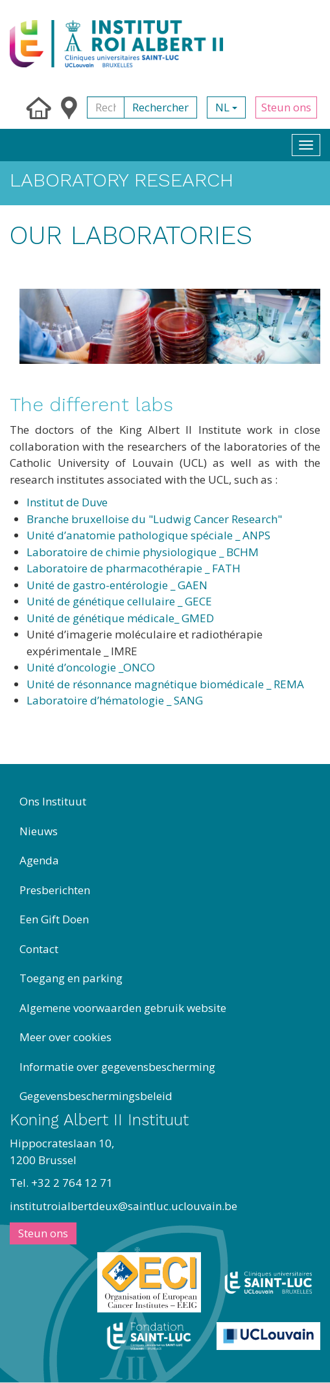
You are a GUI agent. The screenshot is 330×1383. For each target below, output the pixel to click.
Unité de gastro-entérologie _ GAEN (117, 585)
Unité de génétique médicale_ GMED (120, 618)
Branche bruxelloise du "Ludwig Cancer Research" (154, 519)
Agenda (39, 860)
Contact (38, 948)
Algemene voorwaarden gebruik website (122, 1007)
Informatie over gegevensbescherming (117, 1066)
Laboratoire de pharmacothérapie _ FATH (134, 568)
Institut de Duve (67, 502)
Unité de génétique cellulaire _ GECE (119, 601)
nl (226, 107)
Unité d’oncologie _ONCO (91, 667)
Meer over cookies (65, 1036)
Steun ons (286, 107)
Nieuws (38, 831)
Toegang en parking (71, 978)
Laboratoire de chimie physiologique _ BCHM (143, 552)
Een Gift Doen (54, 919)
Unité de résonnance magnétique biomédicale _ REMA (165, 684)
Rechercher (160, 107)
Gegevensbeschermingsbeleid (95, 1095)
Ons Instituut (52, 801)
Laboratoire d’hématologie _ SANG (115, 700)
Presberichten (54, 890)
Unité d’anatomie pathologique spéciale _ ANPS (148, 535)
